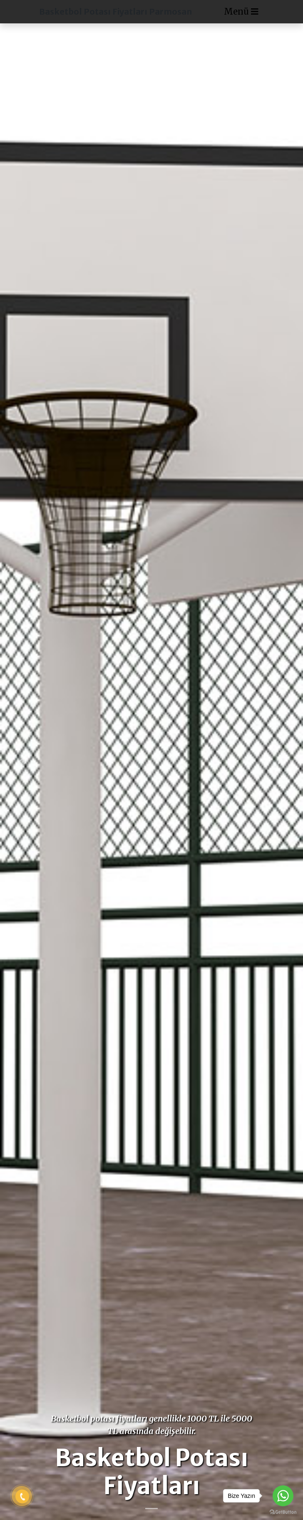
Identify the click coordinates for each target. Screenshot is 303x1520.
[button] (22, 760)
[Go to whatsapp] (283, 1495)
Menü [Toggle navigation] (241, 11)
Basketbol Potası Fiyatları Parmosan (115, 11)
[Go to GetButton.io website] (283, 1511)
